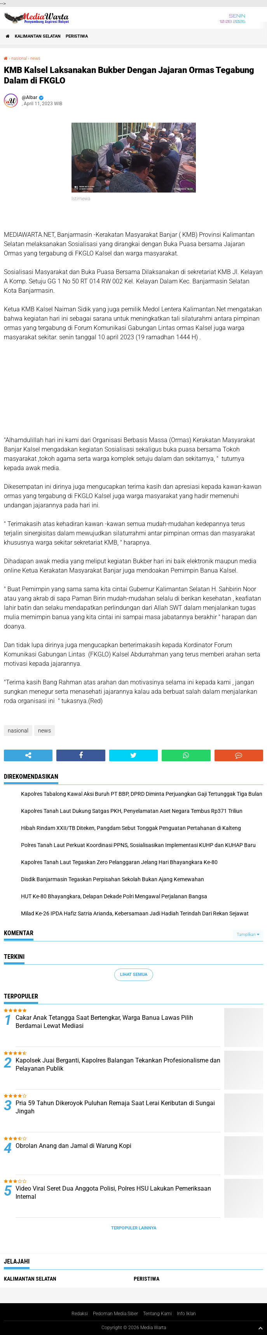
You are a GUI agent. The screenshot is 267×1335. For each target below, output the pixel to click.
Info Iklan (186, 1313)
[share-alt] (28, 755)
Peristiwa (77, 36)
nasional (19, 58)
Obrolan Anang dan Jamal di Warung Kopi (73, 1145)
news (35, 58)
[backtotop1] (260, 1328)
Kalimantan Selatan (38, 36)
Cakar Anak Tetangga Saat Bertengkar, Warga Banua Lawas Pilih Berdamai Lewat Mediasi (104, 1021)
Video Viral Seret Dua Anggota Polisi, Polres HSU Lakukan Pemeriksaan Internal (113, 1192)
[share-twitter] (133, 755)
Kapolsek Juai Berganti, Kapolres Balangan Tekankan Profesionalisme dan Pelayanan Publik (118, 1064)
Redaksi (80, 1313)
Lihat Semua (133, 974)
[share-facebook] (80, 755)
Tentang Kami (157, 1313)
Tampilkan (248, 934)
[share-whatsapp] (186, 755)
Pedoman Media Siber (115, 1313)
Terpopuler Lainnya (133, 1228)
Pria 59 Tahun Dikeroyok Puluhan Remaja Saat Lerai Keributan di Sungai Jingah (115, 1107)
